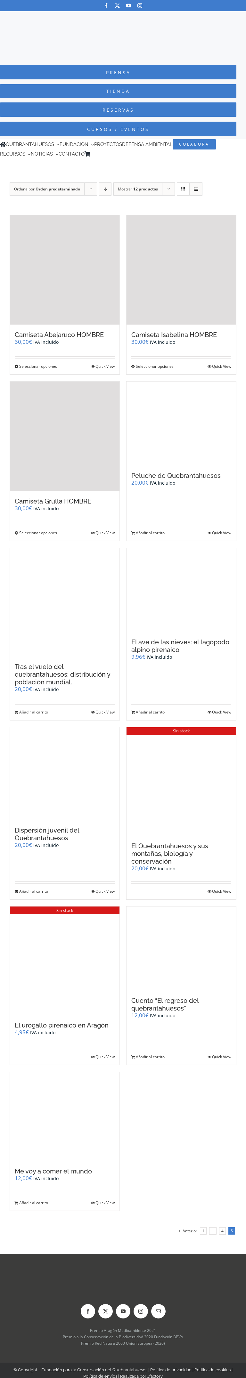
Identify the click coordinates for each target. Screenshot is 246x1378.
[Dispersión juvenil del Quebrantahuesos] (64, 773)
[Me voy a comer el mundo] (64, 1116)
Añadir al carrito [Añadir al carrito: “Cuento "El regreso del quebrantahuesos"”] (150, 1057)
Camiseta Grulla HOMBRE (53, 501)
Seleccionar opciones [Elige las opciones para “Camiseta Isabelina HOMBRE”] (155, 366)
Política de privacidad (171, 1369)
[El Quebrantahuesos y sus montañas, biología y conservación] (181, 781)
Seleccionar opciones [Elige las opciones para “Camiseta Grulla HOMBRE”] (38, 533)
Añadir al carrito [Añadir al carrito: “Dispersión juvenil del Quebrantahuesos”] (33, 891)
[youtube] (128, 5)
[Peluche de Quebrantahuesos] (181, 423)
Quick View (105, 366)
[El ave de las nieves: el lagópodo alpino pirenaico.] (181, 590)
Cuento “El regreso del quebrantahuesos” (165, 1004)
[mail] (158, 1311)
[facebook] (106, 5)
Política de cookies (212, 1369)
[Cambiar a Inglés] (102, 154)
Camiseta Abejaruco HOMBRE (59, 335)
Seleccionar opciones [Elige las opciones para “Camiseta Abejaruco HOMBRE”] (38, 366)
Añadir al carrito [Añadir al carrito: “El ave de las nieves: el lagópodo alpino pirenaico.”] (150, 712)
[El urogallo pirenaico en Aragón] (64, 961)
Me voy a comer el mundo (53, 1171)
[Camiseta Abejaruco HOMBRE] (64, 270)
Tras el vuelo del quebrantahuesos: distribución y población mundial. (62, 674)
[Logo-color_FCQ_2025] (123, 17)
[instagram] (139, 5)
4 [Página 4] (222, 1231)
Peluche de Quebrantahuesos (176, 475)
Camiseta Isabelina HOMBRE (174, 335)
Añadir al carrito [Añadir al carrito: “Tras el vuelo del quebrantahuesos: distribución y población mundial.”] (33, 712)
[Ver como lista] (196, 189)
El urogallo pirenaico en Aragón (62, 1025)
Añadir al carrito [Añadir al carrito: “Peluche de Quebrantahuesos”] (150, 533)
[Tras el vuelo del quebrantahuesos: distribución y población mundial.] (64, 602)
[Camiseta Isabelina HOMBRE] (181, 270)
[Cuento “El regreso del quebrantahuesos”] (181, 948)
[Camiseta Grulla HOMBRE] (64, 436)
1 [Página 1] (203, 1231)
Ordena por (47, 189)
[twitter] (117, 5)
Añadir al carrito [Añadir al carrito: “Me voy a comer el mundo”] (33, 1202)
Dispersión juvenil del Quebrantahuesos (47, 834)
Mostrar (138, 189)
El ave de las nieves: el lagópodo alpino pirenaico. (180, 646)
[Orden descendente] (105, 189)
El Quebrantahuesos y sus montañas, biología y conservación (169, 853)
